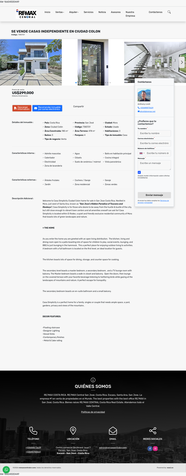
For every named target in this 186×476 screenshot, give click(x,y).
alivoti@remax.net (147, 111)
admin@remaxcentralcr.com (113, 447)
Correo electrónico (146, 138)
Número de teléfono (146, 148)
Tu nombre (143, 128)
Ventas (59, 12)
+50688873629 (146, 108)
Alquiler (73, 12)
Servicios (88, 12)
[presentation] (153, 183)
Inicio (47, 12)
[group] (31, 62)
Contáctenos (155, 12)
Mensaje (142, 158)
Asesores (116, 12)
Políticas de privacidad (93, 412)
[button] (76, 82)
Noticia (102, 12)
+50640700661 (33, 452)
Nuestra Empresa (130, 14)
